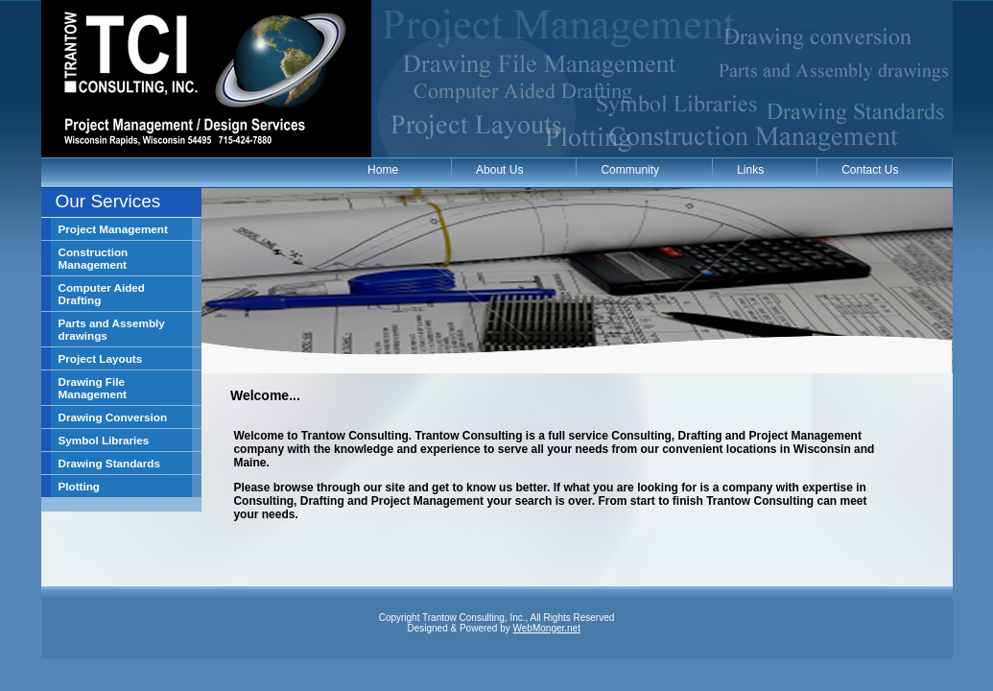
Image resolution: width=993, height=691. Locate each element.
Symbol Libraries (104, 440)
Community (630, 170)
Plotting (80, 486)
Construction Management (94, 258)
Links (750, 170)
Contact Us (869, 170)
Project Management (113, 229)
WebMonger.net (546, 628)
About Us (499, 170)
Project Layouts (101, 358)
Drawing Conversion (113, 417)
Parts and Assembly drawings (112, 329)
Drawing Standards (110, 463)
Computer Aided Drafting (102, 293)
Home (382, 170)
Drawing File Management (93, 387)
